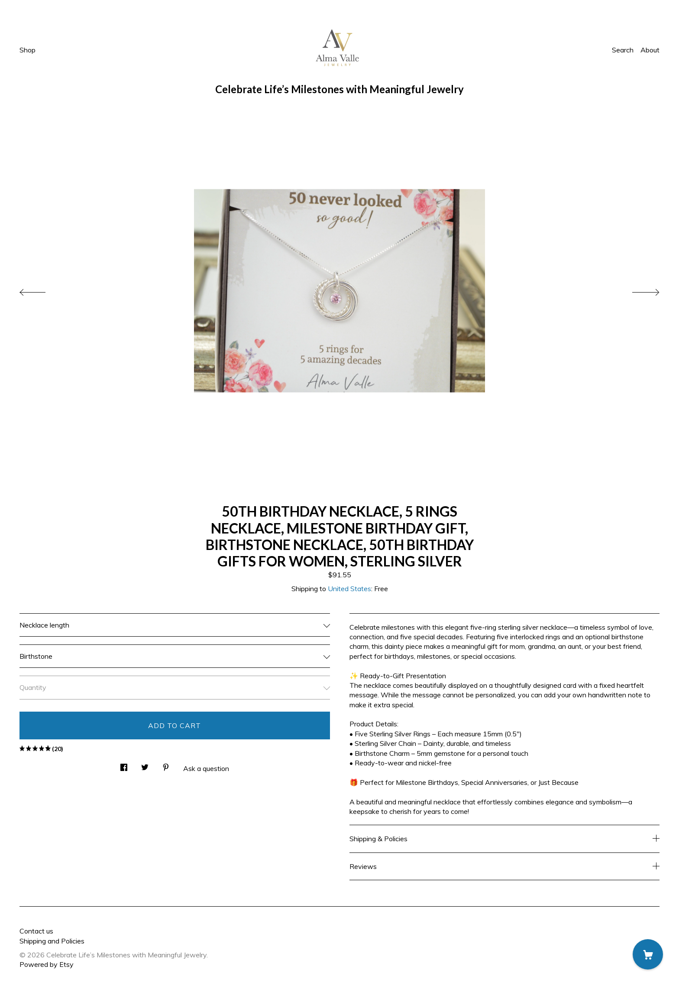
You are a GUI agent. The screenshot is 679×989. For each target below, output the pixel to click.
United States (349, 588)
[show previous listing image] (41, 290)
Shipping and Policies (51, 941)
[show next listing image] (638, 290)
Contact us (36, 931)
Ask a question (206, 768)
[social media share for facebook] (123, 765)
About (650, 50)
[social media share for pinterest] (165, 765)
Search (623, 50)
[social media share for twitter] (145, 765)
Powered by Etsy (46, 964)
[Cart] (648, 954)
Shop (27, 50)
